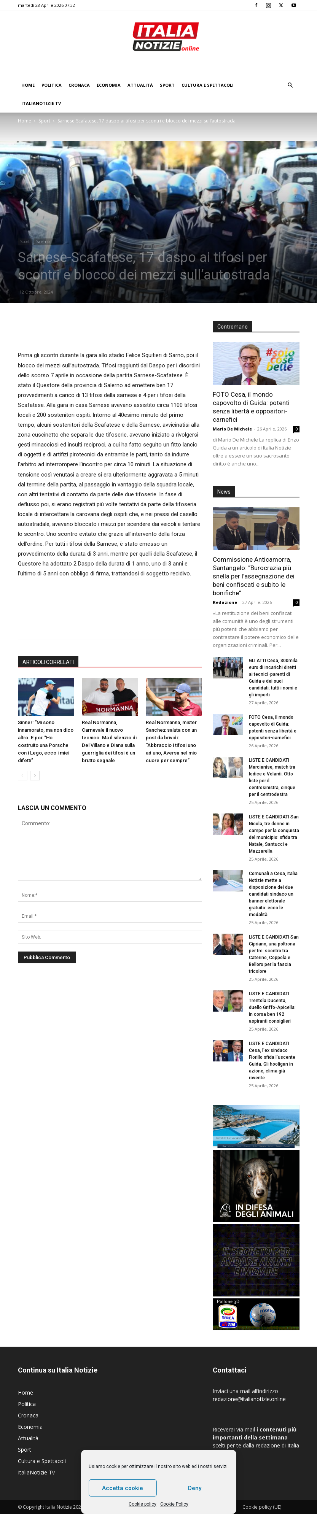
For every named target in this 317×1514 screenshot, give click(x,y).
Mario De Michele (232, 429)
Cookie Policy (174, 1504)
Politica (51, 85)
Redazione (225, 602)
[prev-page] (22, 775)
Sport (167, 85)
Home (28, 85)
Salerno (42, 241)
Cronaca (79, 85)
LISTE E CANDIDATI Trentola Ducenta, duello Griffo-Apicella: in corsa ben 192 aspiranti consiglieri (272, 1007)
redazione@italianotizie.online (249, 1399)
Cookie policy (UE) (261, 1507)
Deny (194, 1488)
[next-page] (35, 775)
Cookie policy (142, 1504)
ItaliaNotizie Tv (41, 103)
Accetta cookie (122, 1488)
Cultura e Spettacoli (208, 85)
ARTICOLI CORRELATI (48, 662)
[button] (290, 85)
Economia (109, 85)
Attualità (140, 85)
